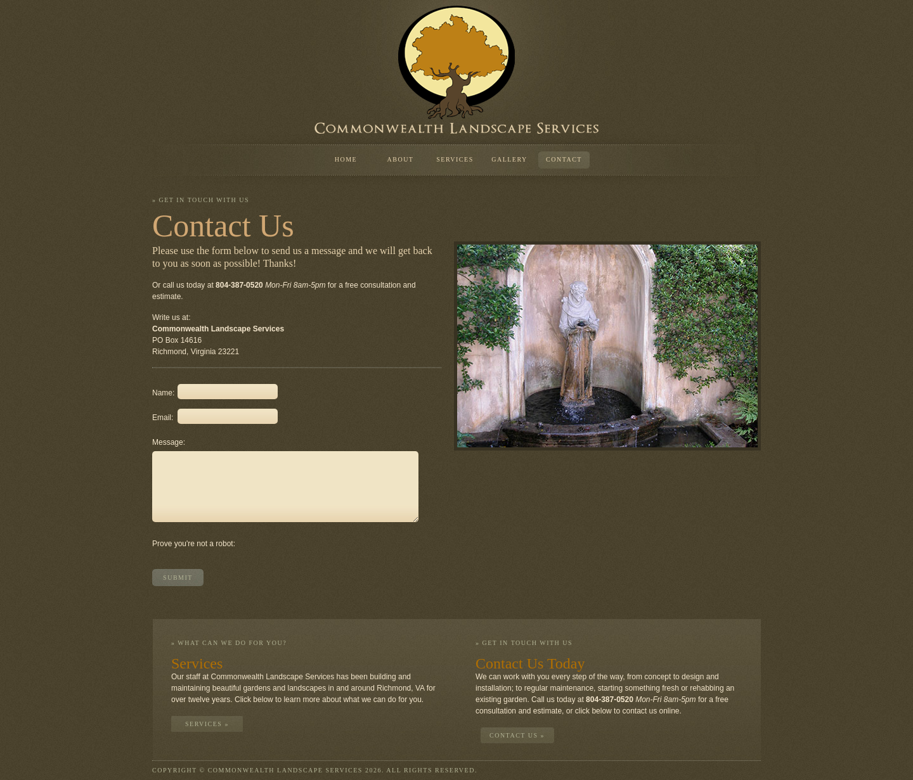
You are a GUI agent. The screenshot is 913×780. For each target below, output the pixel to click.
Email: (162, 417)
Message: (165, 442)
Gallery (509, 159)
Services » (207, 723)
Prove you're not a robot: (193, 543)
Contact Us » (517, 735)
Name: (163, 392)
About (400, 159)
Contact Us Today (530, 663)
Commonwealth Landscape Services (456, 70)
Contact (564, 159)
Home (346, 159)
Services (454, 159)
